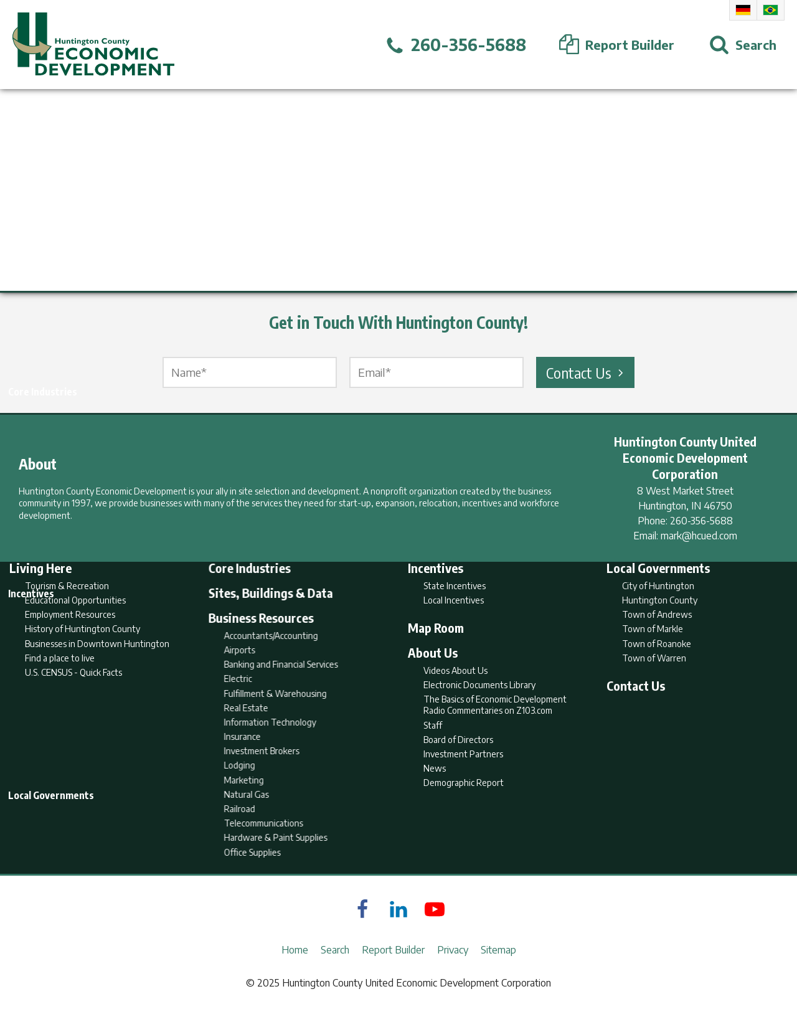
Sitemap (498, 968)
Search (335, 968)
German (743, 10)
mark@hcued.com (699, 535)
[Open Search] (743, 45)
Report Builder (393, 968)
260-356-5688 (701, 520)
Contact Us (586, 372)
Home (294, 968)
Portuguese (770, 10)
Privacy (452, 968)
